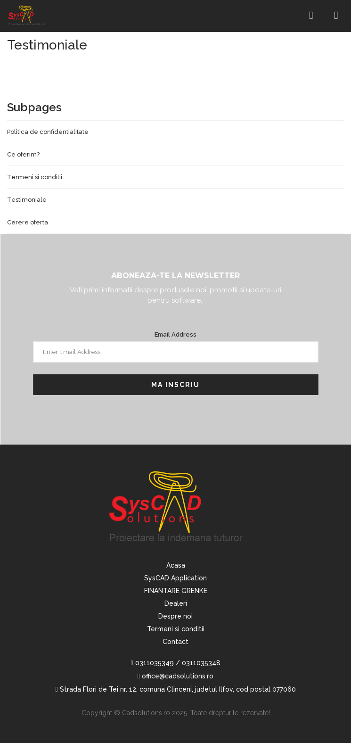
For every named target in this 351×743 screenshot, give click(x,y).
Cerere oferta (27, 222)
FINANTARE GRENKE (175, 590)
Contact (175, 641)
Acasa (175, 565)
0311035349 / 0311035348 (175, 663)
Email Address (175, 334)
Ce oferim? (23, 154)
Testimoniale (27, 199)
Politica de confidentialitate (48, 131)
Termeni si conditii (34, 177)
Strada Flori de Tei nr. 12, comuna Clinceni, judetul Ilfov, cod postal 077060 (175, 689)
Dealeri (175, 603)
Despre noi (175, 616)
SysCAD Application (175, 578)
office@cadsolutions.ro (175, 676)
